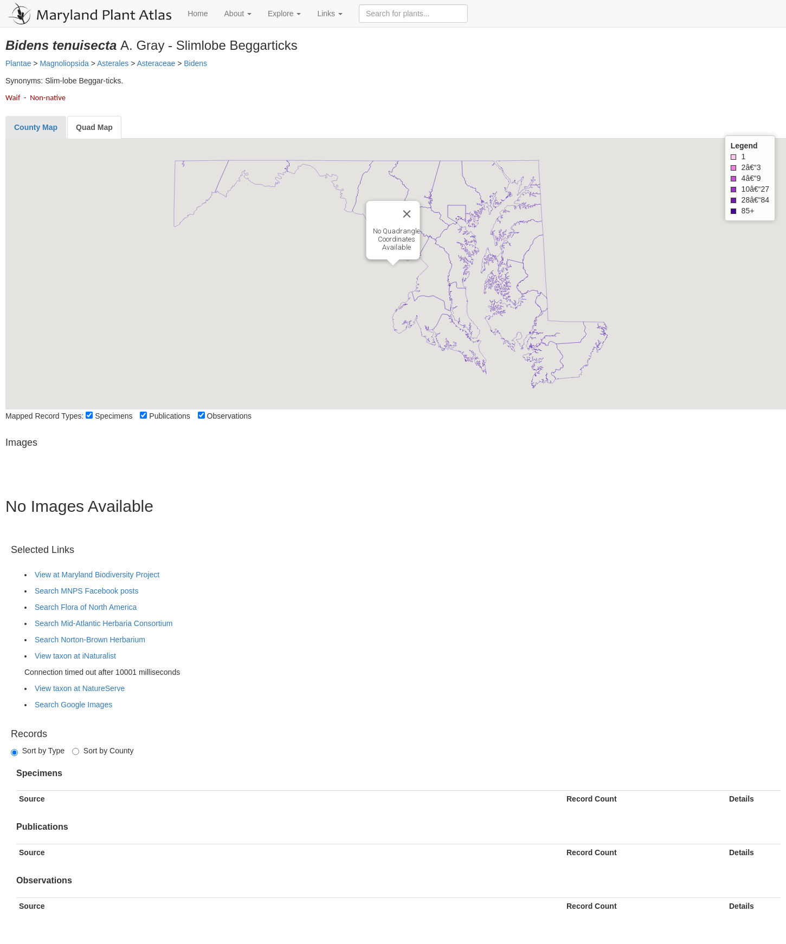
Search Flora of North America (86, 607)
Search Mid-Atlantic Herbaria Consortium (103, 623)
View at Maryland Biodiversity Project (97, 574)
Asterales (112, 63)
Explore (284, 13)
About (238, 13)
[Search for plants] (413, 13)
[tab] (35, 127)
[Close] (407, 214)
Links (330, 13)
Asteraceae (156, 63)
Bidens (195, 63)
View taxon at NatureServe (80, 688)
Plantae (18, 63)
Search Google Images (73, 704)
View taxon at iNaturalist (75, 656)
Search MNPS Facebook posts (86, 591)
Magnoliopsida (64, 63)
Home (198, 13)
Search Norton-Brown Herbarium (90, 639)
